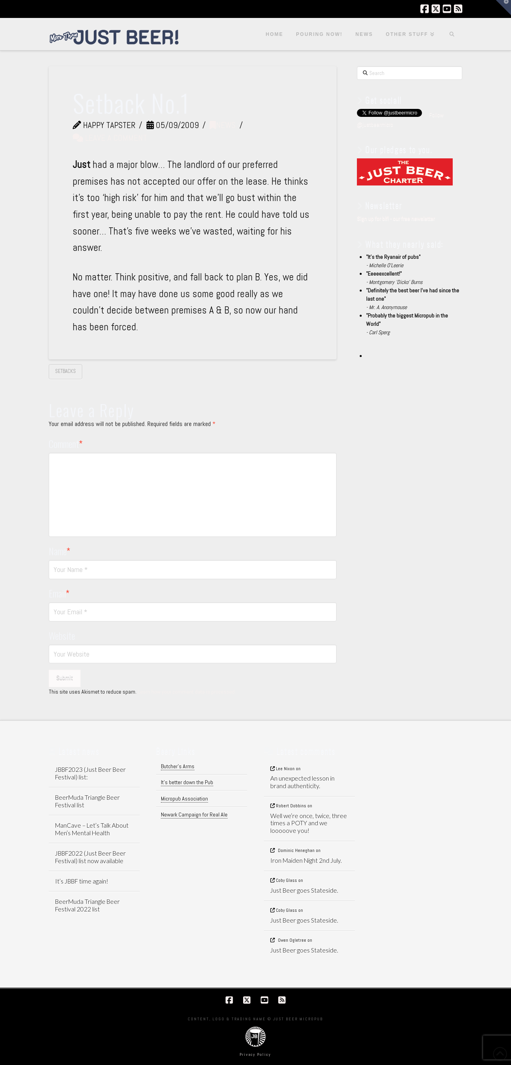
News (223, 125)
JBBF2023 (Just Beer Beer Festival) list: (90, 773)
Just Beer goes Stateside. (304, 890)
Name (60, 551)
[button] (503, 7)
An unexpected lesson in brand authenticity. (302, 782)
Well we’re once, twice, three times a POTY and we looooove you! (308, 823)
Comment (66, 443)
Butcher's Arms (177, 766)
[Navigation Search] (452, 34)
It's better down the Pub (187, 782)
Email (59, 593)
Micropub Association (184, 798)
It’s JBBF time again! (81, 881)
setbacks (65, 371)
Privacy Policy (255, 1054)
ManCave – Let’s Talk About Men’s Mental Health (92, 829)
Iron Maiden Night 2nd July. (306, 860)
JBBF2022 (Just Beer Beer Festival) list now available (90, 857)
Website (62, 635)
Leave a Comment (110, 137)
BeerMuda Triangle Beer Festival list (87, 801)
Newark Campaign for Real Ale (194, 814)
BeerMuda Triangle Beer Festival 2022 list (87, 905)
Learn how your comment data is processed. (187, 691)
